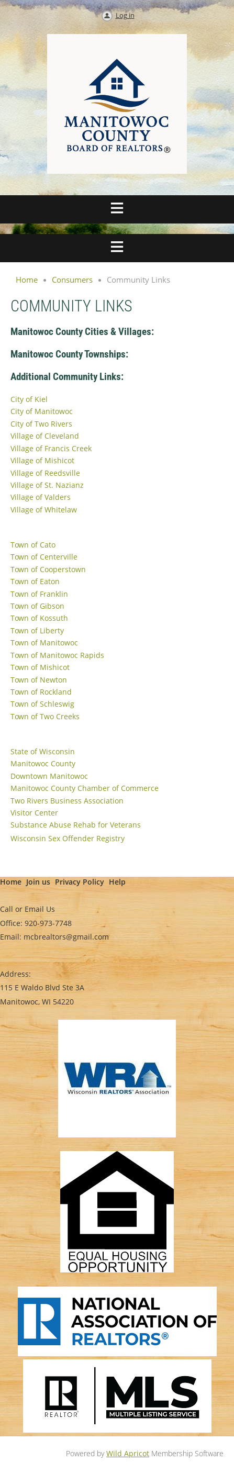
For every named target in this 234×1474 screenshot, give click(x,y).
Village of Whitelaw (43, 510)
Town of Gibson (37, 606)
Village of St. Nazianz (47, 485)
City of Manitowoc (41, 411)
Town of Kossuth (39, 618)
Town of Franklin (39, 594)
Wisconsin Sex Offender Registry (67, 838)
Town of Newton (38, 680)
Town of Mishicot (40, 667)
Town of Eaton (35, 581)
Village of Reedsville (45, 473)
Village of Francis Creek (51, 448)
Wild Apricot (127, 1453)
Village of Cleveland (44, 436)
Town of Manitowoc (44, 642)
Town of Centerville (43, 557)
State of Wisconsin (42, 751)
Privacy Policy (79, 882)
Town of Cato (32, 545)
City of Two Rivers (41, 424)
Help (117, 882)
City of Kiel (29, 399)
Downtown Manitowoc (49, 776)
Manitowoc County (42, 763)
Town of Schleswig (42, 704)
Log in (125, 15)
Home (27, 279)
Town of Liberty (37, 630)
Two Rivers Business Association (67, 801)
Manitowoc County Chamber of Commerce (84, 788)
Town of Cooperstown (48, 569)
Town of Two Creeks (45, 716)
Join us (38, 882)
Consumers (72, 279)
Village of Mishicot (42, 460)
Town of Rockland (41, 692)
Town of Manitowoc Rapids (57, 655)
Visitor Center (34, 813)
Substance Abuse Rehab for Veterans (75, 825)
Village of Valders (40, 497)
